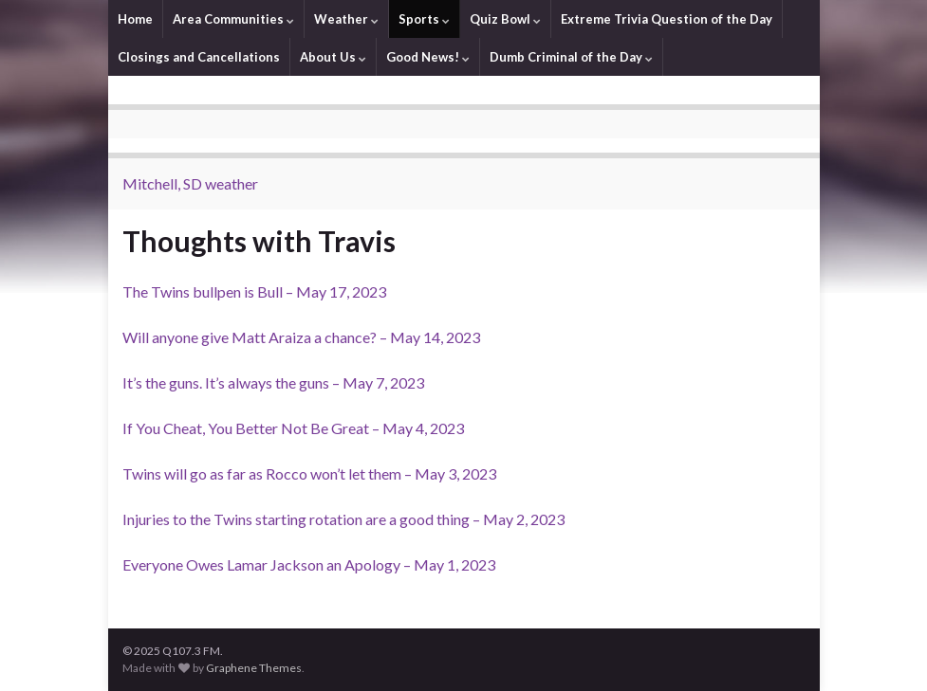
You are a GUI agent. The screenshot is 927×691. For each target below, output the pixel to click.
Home (135, 19)
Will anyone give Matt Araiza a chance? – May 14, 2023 (301, 337)
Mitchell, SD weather (190, 183)
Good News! (428, 56)
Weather (346, 19)
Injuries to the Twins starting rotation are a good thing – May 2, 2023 (343, 519)
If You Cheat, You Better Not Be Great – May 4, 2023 (293, 428)
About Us (333, 56)
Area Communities (233, 19)
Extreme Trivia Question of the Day (666, 19)
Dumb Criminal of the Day (571, 56)
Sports (424, 19)
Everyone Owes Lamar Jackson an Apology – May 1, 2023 (308, 564)
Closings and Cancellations (199, 56)
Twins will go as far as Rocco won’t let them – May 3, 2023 (309, 473)
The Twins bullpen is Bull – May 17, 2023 (254, 291)
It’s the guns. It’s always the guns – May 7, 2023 (273, 382)
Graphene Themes (254, 668)
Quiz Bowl (505, 19)
